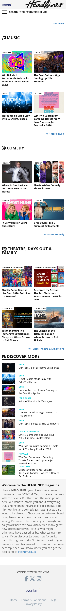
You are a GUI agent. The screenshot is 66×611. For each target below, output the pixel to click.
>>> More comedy (54, 234)
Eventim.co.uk (27, 552)
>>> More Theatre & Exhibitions (46, 348)
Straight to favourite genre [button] (28, 12)
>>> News (58, 23)
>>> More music (55, 133)
